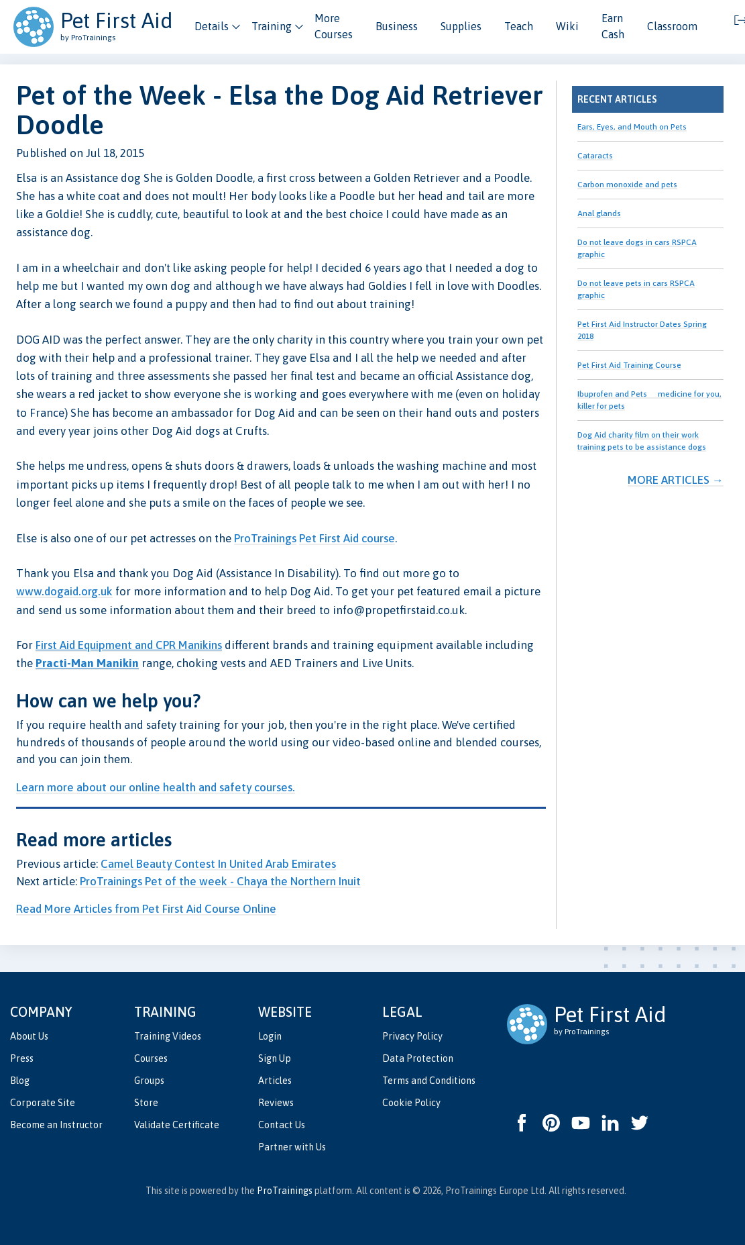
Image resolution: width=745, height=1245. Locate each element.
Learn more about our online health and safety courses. (155, 787)
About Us (29, 1036)
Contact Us (281, 1124)
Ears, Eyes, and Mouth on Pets (632, 127)
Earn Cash (612, 26)
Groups (149, 1080)
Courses (151, 1058)
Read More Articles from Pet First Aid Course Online (146, 908)
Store (146, 1102)
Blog (20, 1080)
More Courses (333, 26)
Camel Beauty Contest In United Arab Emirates (218, 863)
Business (397, 26)
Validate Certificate (176, 1124)
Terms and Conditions (428, 1080)
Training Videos (167, 1036)
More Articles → (676, 480)
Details (211, 26)
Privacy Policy (412, 1036)
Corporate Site (42, 1102)
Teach (518, 26)
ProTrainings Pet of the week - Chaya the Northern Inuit (220, 881)
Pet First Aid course (347, 538)
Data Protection (417, 1058)
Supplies (461, 26)
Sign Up (274, 1058)
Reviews (276, 1102)
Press (22, 1058)
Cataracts (595, 155)
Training (271, 26)
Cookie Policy (411, 1102)
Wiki (567, 26)
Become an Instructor (56, 1124)
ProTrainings (265, 538)
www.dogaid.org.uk (64, 591)
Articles (275, 1080)
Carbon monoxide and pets (627, 184)
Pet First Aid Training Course (629, 365)
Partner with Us (292, 1147)
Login (270, 1036)
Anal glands (599, 213)
